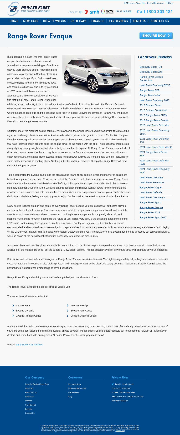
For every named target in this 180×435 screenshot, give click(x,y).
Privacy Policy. (120, 431)
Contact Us (160, 21)
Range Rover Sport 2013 (153, 217)
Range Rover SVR (150, 90)
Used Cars (79, 21)
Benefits (139, 21)
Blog (170, 3)
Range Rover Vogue (150, 187)
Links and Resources (154, 3)
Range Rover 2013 (150, 212)
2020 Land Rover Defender (154, 125)
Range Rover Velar (150, 95)
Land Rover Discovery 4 (152, 197)
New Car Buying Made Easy (37, 384)
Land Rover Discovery (151, 177)
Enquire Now (156, 35)
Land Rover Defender (151, 192)
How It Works (54, 21)
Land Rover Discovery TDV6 (155, 85)
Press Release (123, 11)
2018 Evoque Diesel (150, 105)
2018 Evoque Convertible (153, 110)
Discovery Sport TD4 (151, 66)
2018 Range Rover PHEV (153, 115)
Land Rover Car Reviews (29, 344)
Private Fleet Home (28, 8)
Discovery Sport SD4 (151, 71)
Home (14, 21)
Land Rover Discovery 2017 (154, 100)
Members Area (133, 3)
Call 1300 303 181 (155, 11)
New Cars (30, 21)
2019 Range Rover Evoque (154, 120)
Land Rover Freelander (152, 182)
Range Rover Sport (150, 202)
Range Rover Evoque (151, 207)
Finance (97, 21)
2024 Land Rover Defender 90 (156, 147)
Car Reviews (118, 21)
